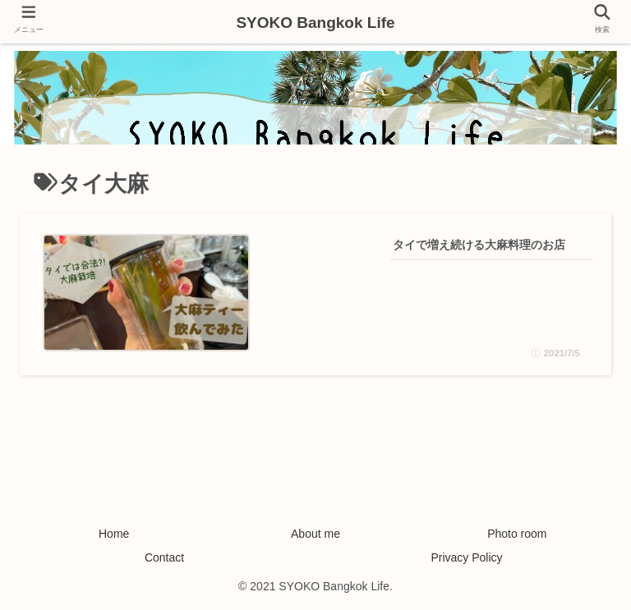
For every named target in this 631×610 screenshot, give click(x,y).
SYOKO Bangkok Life (315, 22)
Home (114, 533)
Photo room (516, 533)
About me (315, 533)
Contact (164, 557)
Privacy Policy (466, 557)
